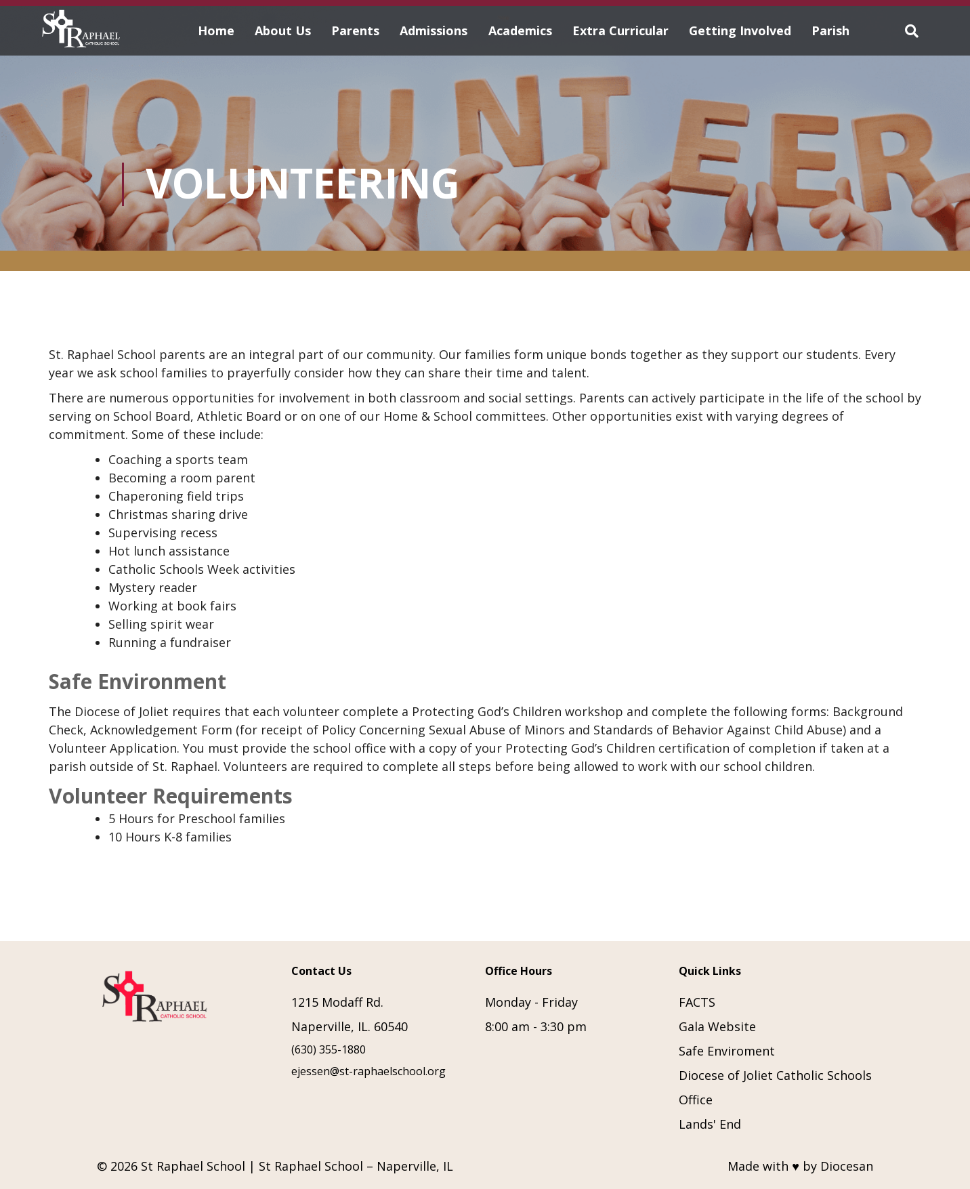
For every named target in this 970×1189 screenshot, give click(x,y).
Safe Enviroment (727, 1051)
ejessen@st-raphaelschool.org (368, 1071)
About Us (283, 30)
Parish (830, 30)
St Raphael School (193, 1166)
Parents (355, 30)
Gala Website (717, 1026)
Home (216, 30)
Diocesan (846, 1166)
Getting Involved (740, 30)
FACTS (697, 1002)
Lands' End (710, 1124)
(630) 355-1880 (328, 1049)
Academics (520, 30)
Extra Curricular (620, 30)
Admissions (433, 30)
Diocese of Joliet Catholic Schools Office (775, 1087)
